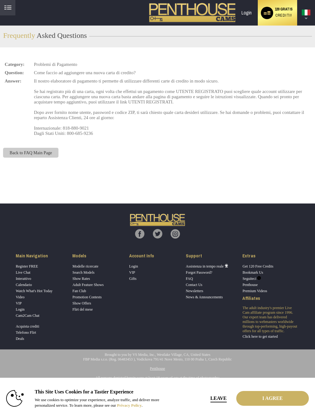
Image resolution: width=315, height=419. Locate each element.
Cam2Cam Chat (27, 315)
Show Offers (81, 303)
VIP (19, 303)
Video (20, 297)
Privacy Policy (129, 405)
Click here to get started (260, 336)
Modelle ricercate (85, 266)
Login (246, 12)
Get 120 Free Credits (257, 266)
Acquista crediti (27, 326)
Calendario (24, 285)
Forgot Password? (199, 272)
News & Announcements (204, 297)
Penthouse (249, 285)
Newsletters (194, 291)
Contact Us (194, 285)
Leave (218, 398)
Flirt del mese (82, 309)
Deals (20, 338)
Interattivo (23, 278)
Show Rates (81, 278)
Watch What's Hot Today (34, 291)
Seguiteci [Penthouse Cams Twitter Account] (251, 278)
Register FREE (27, 266)
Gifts (133, 278)
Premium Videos (254, 291)
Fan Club (79, 291)
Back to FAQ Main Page (31, 152)
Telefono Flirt (26, 332)
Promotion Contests (87, 297)
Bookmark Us (252, 272)
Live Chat (23, 272)
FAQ (189, 278)
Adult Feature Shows (87, 285)
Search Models (83, 272)
